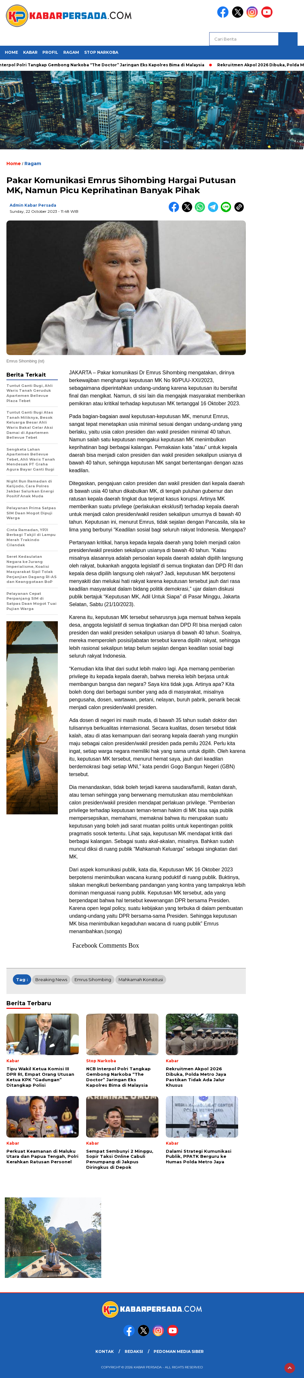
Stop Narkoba (101, 52)
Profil (50, 52)
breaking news (51, 979)
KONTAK (104, 1351)
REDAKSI (134, 1351)
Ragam (71, 52)
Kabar (30, 52)
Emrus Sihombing (93, 979)
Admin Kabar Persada (33, 205)
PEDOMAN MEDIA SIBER (179, 1351)
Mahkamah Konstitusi (141, 979)
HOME (11, 52)
